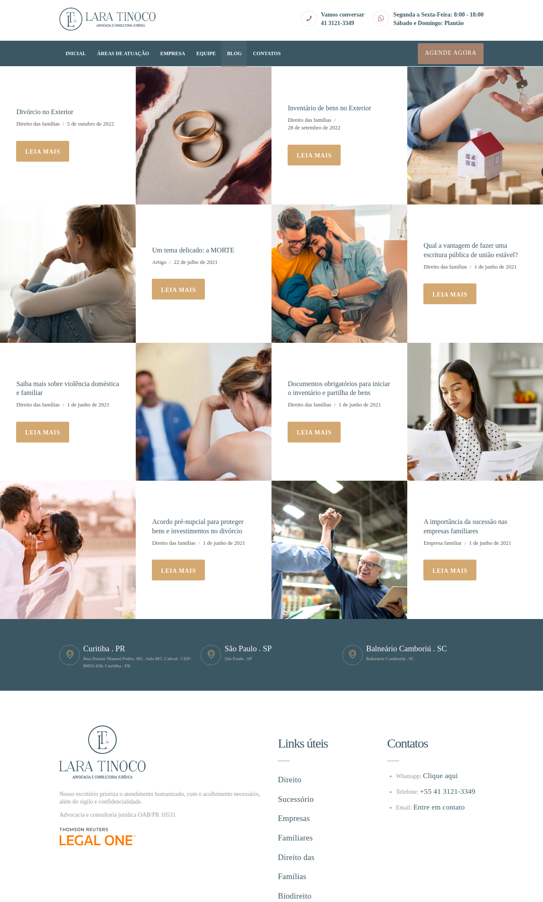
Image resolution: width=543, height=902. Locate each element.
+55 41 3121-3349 (442, 791)
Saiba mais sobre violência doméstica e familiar (54, 387)
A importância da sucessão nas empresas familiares (467, 525)
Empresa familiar (442, 541)
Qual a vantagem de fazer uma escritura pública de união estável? (472, 249)
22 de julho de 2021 (196, 261)
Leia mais (42, 151)
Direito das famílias (38, 123)
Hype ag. (149, 889)
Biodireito (291, 825)
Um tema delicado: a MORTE (195, 249)
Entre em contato (433, 807)
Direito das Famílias (304, 809)
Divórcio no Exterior (46, 111)
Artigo (159, 261)
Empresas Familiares (305, 793)
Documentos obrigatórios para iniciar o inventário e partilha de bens (333, 387)
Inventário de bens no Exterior (331, 108)
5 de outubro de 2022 (90, 123)
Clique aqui (437, 775)
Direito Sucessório (302, 777)
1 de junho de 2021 (495, 266)
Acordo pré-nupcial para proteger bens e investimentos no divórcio (199, 525)
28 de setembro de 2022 (314, 127)
